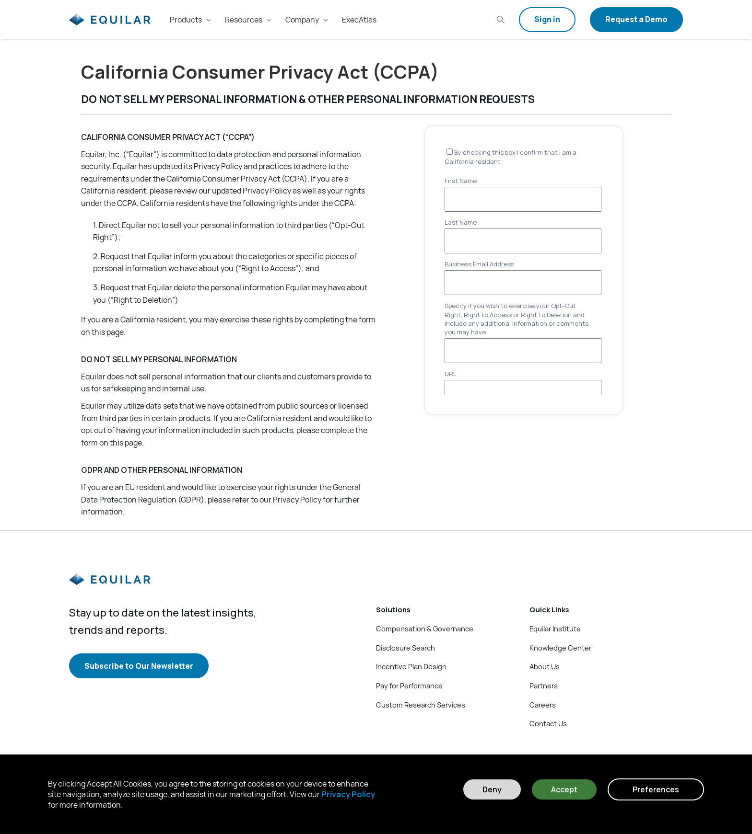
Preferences (656, 789)
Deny (492, 789)
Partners (543, 685)
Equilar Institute (555, 628)
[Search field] (499, 19)
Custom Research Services (420, 704)
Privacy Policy (348, 794)
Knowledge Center (560, 647)
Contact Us (548, 723)
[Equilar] (110, 587)
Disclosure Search (405, 647)
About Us (544, 666)
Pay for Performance (409, 685)
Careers (542, 704)
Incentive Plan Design (411, 666)
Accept (564, 789)
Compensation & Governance (424, 628)
